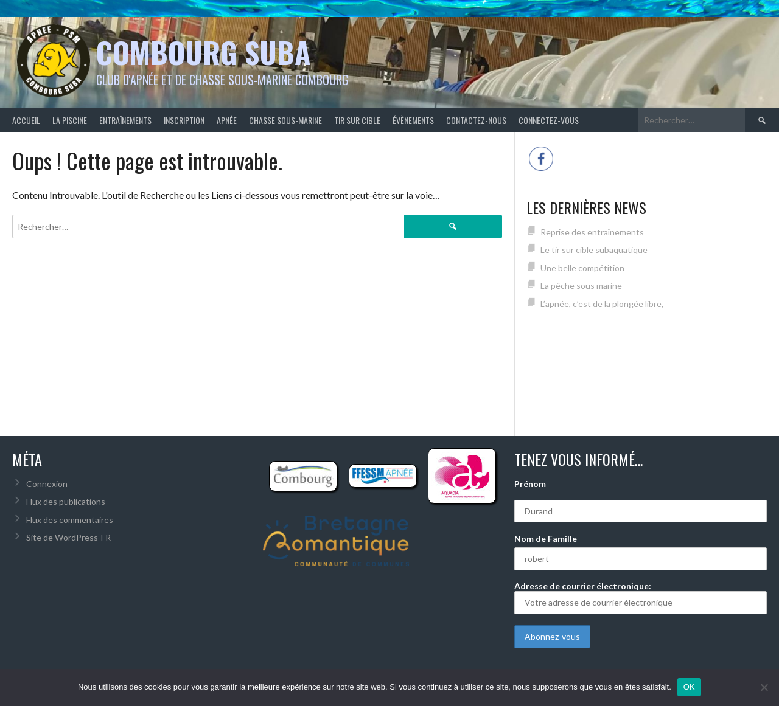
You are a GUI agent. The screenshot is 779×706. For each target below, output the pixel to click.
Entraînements (125, 120)
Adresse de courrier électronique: (640, 597)
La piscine (69, 120)
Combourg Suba (203, 52)
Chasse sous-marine (285, 120)
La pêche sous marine (581, 285)
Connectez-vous (549, 120)
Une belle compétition (582, 268)
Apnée (227, 120)
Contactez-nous (476, 120)
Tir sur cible (357, 120)
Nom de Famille (545, 538)
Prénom (530, 484)
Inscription (184, 120)
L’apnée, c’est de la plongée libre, (601, 304)
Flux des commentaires (69, 519)
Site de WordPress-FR (68, 537)
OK (689, 686)
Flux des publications (65, 501)
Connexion (47, 484)
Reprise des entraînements (592, 232)
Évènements (413, 120)
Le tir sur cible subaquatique (594, 249)
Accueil (26, 120)
